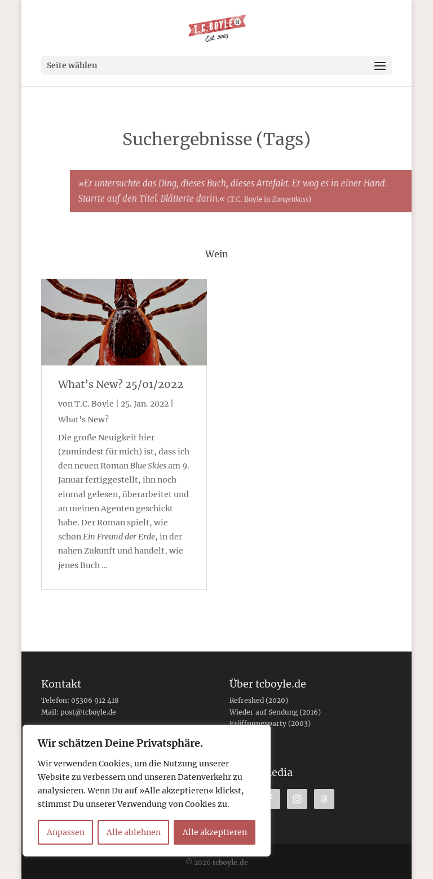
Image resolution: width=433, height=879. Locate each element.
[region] (147, 790)
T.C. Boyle (94, 404)
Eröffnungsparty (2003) (270, 723)
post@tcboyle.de (88, 712)
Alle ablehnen (134, 832)
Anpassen (66, 832)
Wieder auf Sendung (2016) (275, 712)
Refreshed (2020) (258, 700)
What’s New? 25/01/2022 (120, 384)
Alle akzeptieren (215, 832)
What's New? (83, 419)
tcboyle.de (230, 862)
